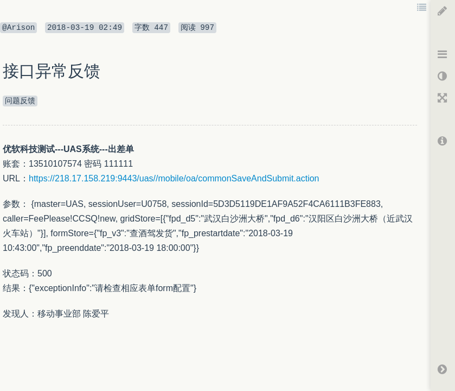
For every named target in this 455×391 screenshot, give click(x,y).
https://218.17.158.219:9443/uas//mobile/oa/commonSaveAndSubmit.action (174, 178)
